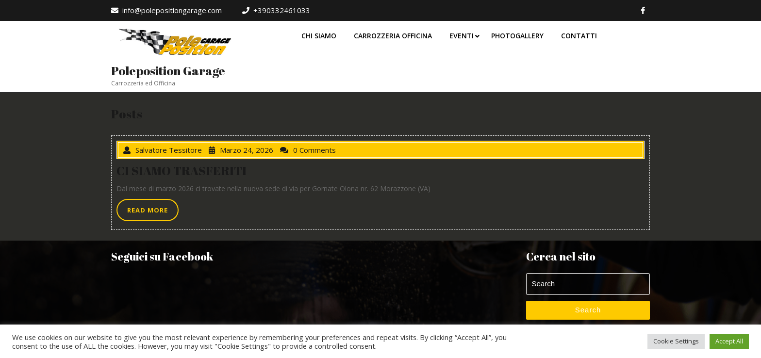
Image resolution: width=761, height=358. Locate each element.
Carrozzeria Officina (393, 35)
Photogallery (517, 35)
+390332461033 (276, 10)
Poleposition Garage (168, 71)
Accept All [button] (729, 341)
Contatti (579, 35)
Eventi (461, 35)
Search (588, 310)
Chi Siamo (318, 35)
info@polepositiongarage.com (166, 10)
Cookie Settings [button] (676, 341)
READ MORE (153, 212)
